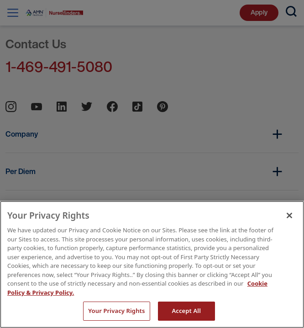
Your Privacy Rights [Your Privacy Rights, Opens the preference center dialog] (116, 311)
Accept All (186, 311)
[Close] (289, 215)
